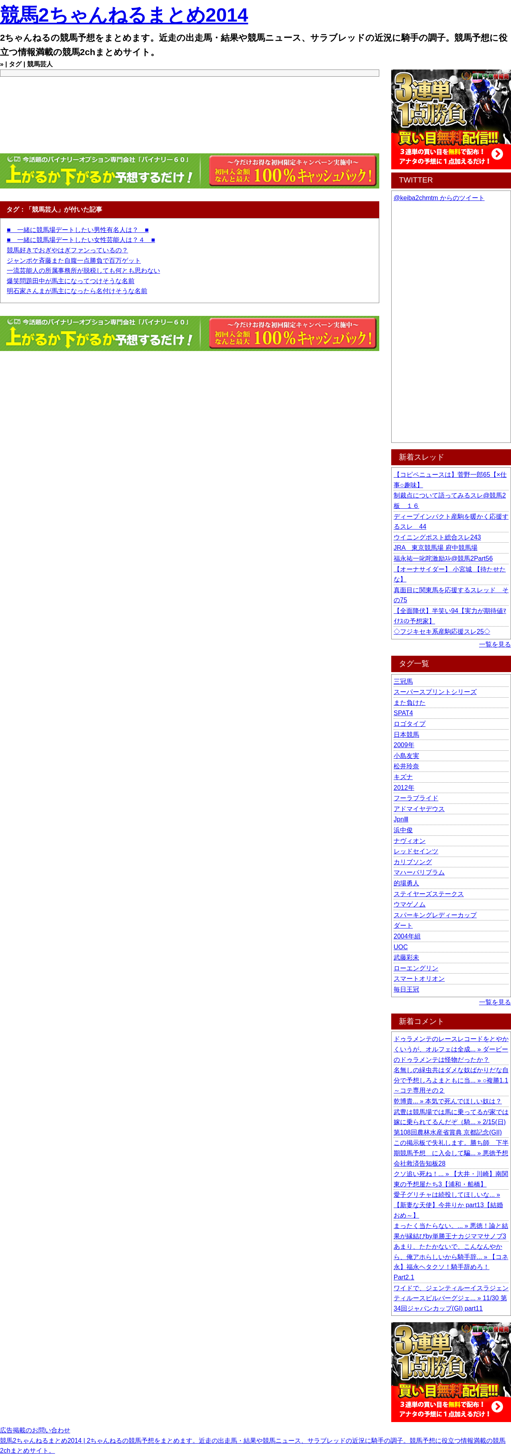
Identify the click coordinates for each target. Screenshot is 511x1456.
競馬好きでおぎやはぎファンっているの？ (67, 250)
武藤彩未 (406, 957)
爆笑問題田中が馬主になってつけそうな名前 (71, 281)
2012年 (404, 787)
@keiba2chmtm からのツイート (439, 197)
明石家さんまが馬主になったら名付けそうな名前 (77, 291)
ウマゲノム (410, 904)
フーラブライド (416, 798)
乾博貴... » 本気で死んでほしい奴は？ (448, 1101)
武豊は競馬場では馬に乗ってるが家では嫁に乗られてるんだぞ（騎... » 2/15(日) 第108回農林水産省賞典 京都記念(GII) (451, 1122)
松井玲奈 (406, 766)
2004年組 (407, 936)
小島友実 (406, 755)
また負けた (410, 702)
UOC (401, 947)
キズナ (403, 777)
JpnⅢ (401, 819)
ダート (403, 925)
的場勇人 (406, 883)
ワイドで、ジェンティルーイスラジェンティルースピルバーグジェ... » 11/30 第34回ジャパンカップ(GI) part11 (451, 1298)
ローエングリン (416, 968)
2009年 (404, 745)
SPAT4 (403, 713)
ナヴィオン (410, 840)
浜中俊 (403, 830)
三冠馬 (403, 681)
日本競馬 (406, 734)
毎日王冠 (406, 989)
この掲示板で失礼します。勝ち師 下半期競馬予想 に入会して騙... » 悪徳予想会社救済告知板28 (451, 1152)
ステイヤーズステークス (429, 894)
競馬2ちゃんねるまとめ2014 (124, 15)
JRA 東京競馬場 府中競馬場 (435, 547)
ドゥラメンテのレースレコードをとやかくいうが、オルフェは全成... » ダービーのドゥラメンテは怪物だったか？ (451, 1049)
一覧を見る (495, 644)
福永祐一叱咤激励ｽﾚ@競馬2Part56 (443, 558)
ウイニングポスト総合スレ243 (437, 537)
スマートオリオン (419, 978)
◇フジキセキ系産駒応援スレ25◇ (442, 631)
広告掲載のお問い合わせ (35, 1430)
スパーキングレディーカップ (435, 915)
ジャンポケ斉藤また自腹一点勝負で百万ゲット (74, 260)
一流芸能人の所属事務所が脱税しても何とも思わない (83, 270)
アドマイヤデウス (419, 808)
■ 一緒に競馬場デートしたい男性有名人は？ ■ (78, 229)
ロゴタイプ (410, 723)
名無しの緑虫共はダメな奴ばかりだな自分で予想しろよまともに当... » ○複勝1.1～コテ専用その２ (451, 1080)
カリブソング (413, 862)
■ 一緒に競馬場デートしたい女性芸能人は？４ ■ (81, 239)
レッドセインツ (416, 851)
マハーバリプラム (419, 872)
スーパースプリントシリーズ (435, 691)
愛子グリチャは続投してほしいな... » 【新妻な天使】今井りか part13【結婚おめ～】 (448, 1204)
